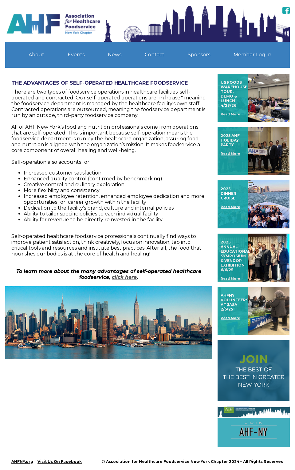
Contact (154, 55)
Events (76, 55)
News (114, 55)
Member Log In (252, 55)
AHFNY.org (22, 461)
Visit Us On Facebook (59, 461)
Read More (230, 114)
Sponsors (199, 55)
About (36, 55)
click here (124, 277)
